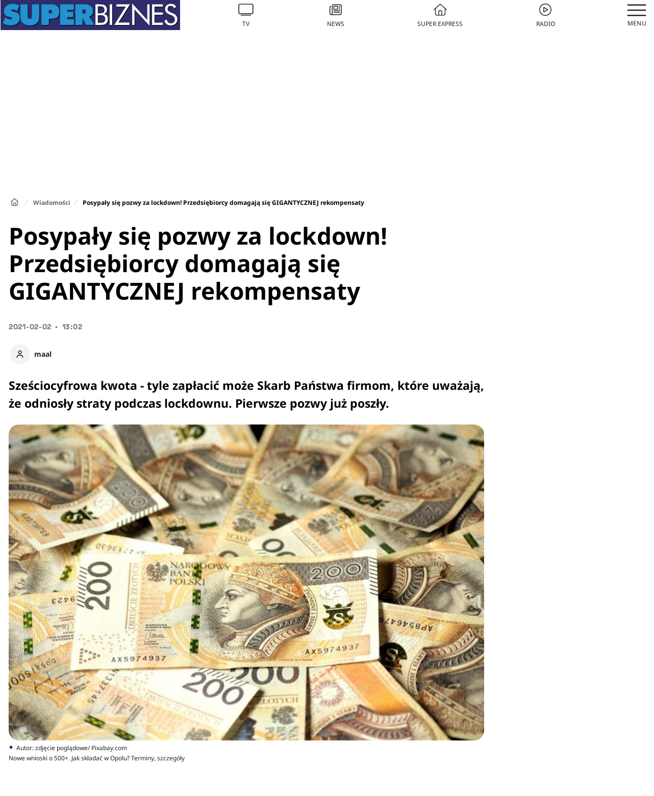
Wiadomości (51, 202)
